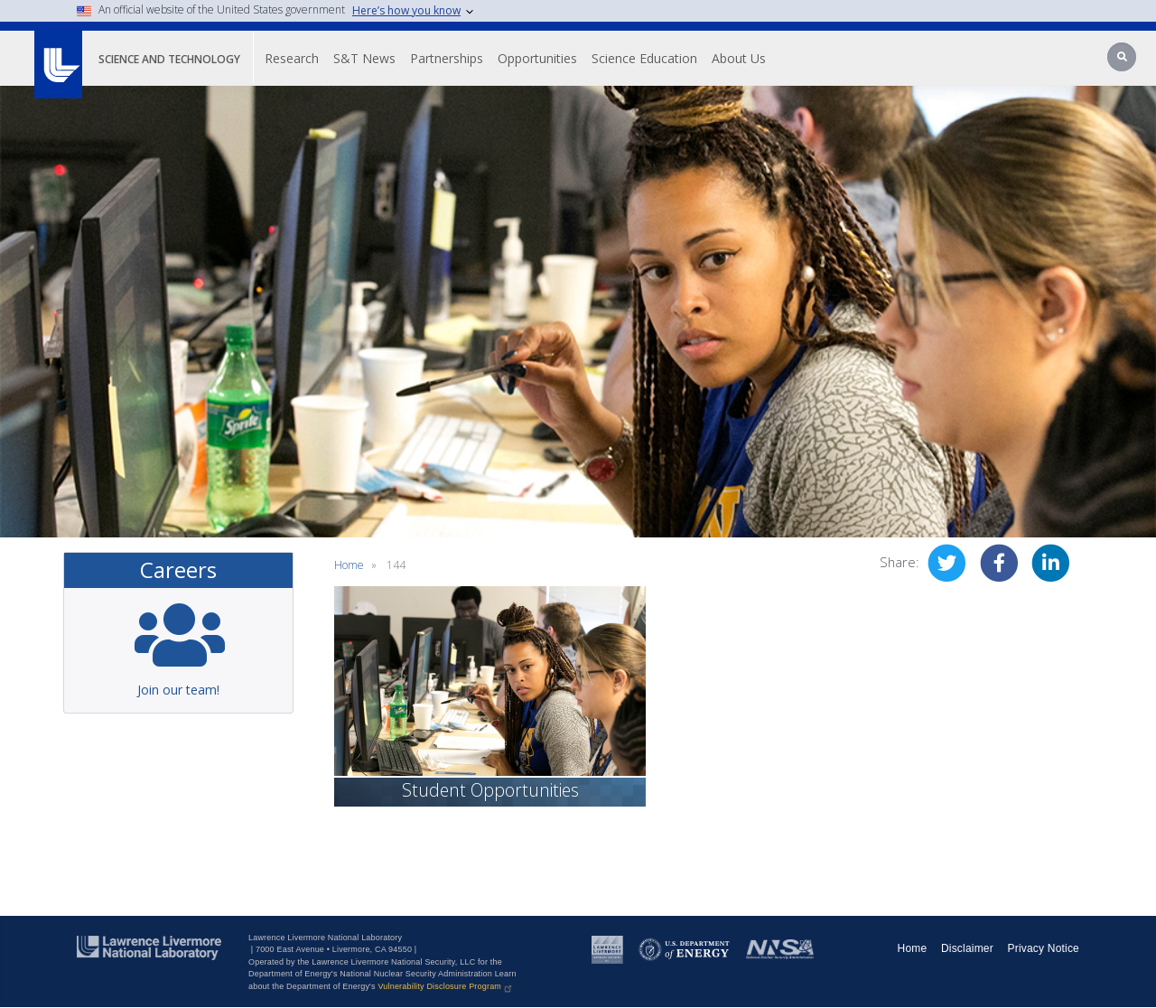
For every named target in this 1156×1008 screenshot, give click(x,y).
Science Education (644, 58)
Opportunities (537, 58)
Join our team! (178, 689)
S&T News (364, 58)
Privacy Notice (1044, 948)
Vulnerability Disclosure (446, 986)
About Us (739, 58)
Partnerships (446, 58)
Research (292, 58)
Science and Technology (169, 59)
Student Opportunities (490, 790)
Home (349, 565)
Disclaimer (967, 948)
